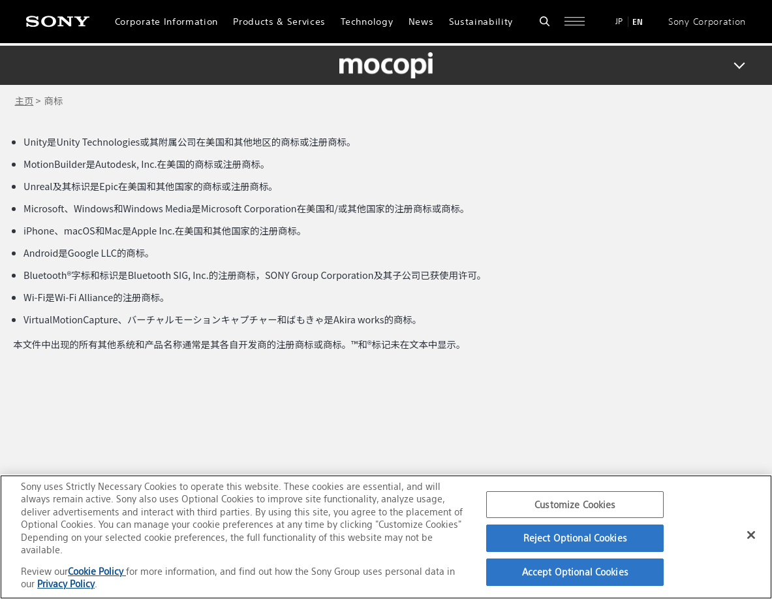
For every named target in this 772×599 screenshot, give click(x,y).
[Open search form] (544, 21)
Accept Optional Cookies (575, 571)
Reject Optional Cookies (575, 537)
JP (619, 21)
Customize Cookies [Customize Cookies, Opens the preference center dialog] (574, 504)
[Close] (751, 535)
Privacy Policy (66, 583)
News (421, 21)
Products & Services (279, 21)
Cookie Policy (97, 571)
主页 (24, 100)
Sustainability (481, 21)
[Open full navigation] (574, 21)
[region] (386, 537)
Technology (367, 21)
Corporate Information (166, 21)
